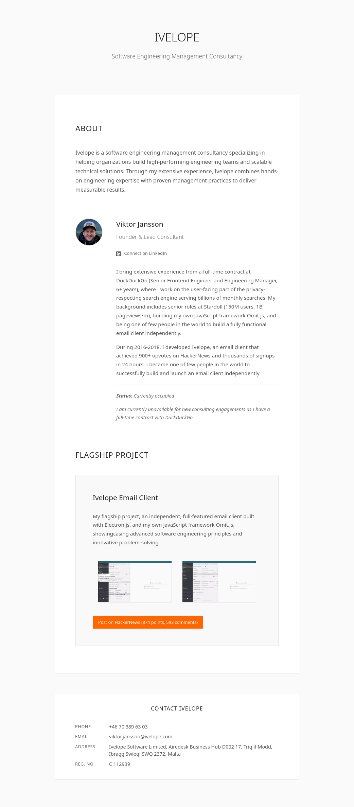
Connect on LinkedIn (141, 253)
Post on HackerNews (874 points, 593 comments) (148, 622)
